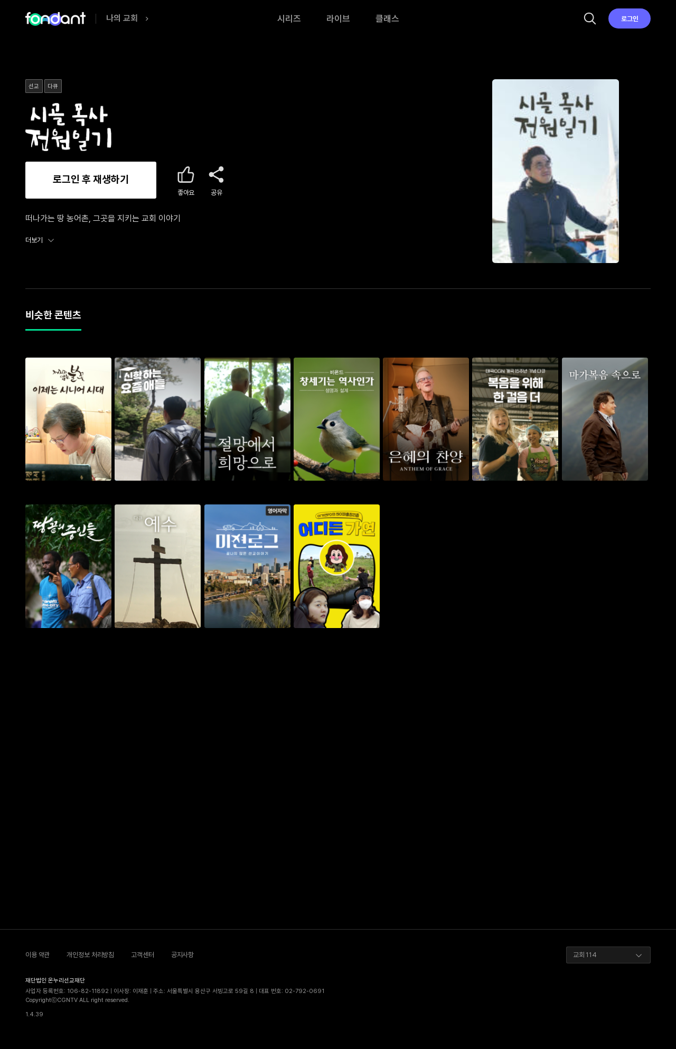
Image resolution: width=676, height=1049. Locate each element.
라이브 (338, 18)
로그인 (630, 19)
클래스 (387, 18)
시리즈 (289, 18)
